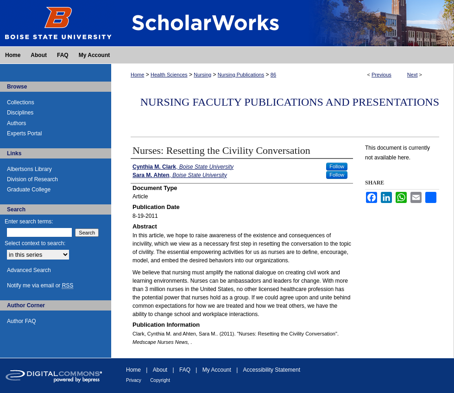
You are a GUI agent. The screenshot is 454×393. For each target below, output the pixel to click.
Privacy (133, 380)
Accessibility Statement (271, 370)
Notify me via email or (40, 285)
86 (273, 74)
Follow (336, 166)
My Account (216, 370)
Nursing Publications (241, 74)
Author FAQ (21, 321)
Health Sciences (169, 74)
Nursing (202, 74)
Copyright (160, 380)
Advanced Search (29, 270)
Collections (20, 102)
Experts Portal (24, 133)
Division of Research (32, 179)
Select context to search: (35, 243)
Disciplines (20, 112)
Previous (381, 74)
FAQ (184, 370)
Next (412, 74)
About (160, 370)
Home (137, 74)
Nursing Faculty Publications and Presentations (289, 102)
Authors (16, 123)
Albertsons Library (29, 169)
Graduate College (28, 189)
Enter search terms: (29, 221)
